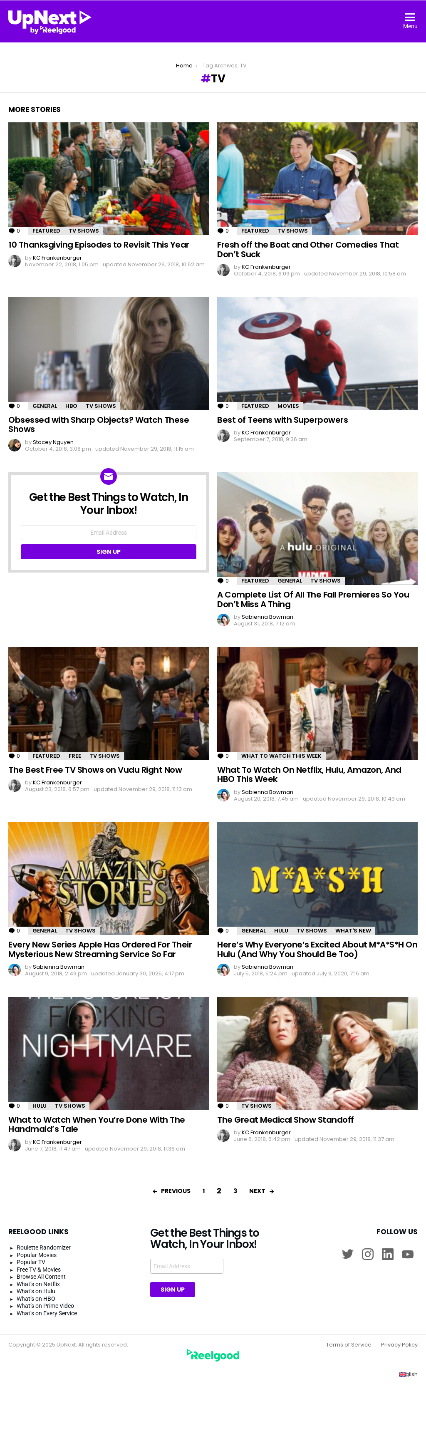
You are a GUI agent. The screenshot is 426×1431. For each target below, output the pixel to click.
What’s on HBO (36, 1298)
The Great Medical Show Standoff (285, 1120)
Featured (46, 231)
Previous (176, 1191)
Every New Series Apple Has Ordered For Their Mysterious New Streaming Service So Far (100, 949)
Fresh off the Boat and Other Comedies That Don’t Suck (308, 249)
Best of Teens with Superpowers (282, 420)
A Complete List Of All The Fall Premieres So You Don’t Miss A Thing (313, 599)
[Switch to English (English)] (408, 1374)
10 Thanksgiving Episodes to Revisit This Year (98, 244)
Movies (288, 406)
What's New (353, 931)
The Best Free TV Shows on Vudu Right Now (95, 770)
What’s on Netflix (38, 1284)
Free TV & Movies (39, 1269)
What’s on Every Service (47, 1313)
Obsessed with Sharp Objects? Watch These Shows (98, 424)
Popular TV (31, 1262)
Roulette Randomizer (44, 1247)
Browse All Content (41, 1276)
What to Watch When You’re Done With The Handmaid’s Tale (96, 1124)
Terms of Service (349, 1345)
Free (75, 756)
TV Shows (84, 231)
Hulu (281, 931)
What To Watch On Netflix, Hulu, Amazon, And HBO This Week (309, 774)
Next (257, 1191)
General (44, 406)
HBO (71, 406)
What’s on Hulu (36, 1291)
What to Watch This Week (281, 756)
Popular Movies (37, 1255)
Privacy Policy (399, 1345)
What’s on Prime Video (45, 1305)
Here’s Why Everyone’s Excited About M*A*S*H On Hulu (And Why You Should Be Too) (317, 949)
